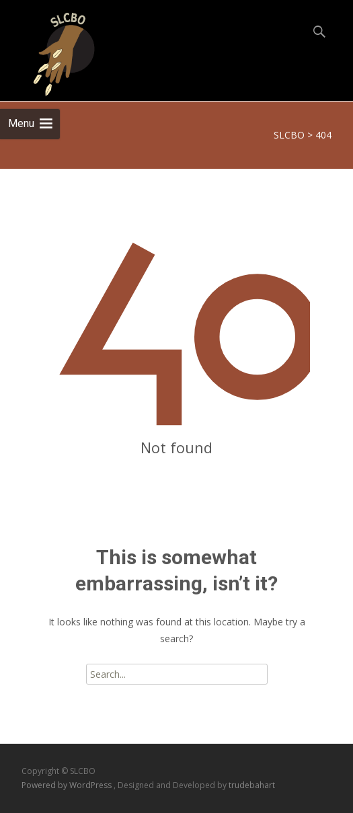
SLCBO (289, 134)
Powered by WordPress (68, 785)
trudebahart (252, 785)
